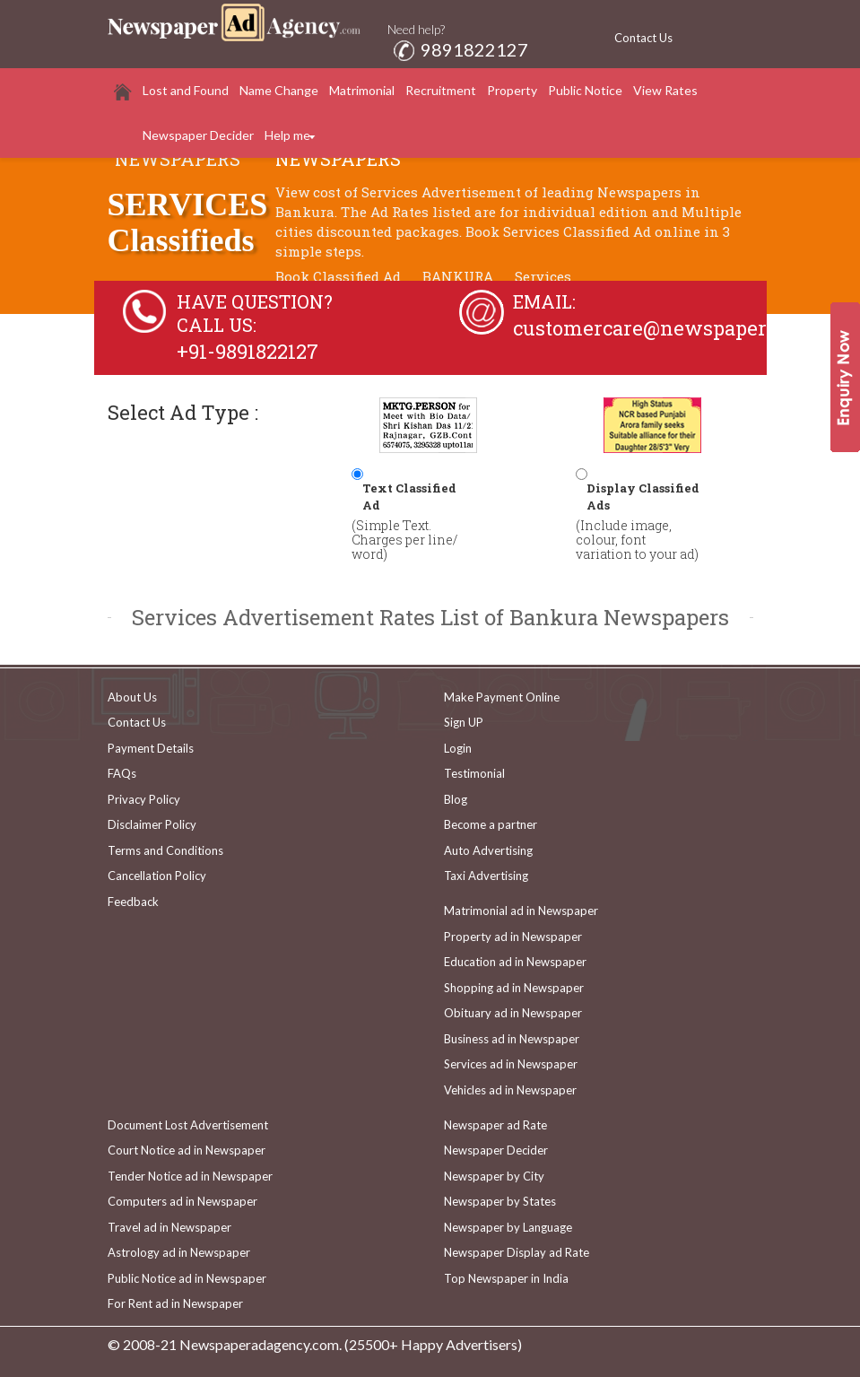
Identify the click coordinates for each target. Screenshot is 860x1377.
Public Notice (585, 90)
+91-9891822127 (247, 351)
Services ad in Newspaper (511, 1064)
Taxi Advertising (486, 875)
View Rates (665, 90)
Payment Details (151, 748)
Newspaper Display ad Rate (516, 1252)
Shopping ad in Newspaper (514, 987)
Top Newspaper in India (506, 1278)
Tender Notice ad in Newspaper (190, 1176)
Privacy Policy (144, 799)
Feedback (133, 901)
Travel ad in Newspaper (169, 1227)
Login (458, 748)
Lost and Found (186, 90)
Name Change (278, 90)
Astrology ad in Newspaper (179, 1252)
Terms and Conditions (165, 850)
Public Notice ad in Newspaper (187, 1278)
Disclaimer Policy (152, 824)
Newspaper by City (494, 1176)
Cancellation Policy (157, 875)
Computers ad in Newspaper (182, 1201)
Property (512, 90)
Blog (455, 799)
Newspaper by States (500, 1201)
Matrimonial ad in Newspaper (521, 910)
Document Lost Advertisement (188, 1125)
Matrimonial (362, 90)
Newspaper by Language (508, 1227)
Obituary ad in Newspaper (513, 1013)
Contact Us (643, 38)
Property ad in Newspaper (513, 936)
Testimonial (474, 773)
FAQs (122, 773)
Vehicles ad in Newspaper (510, 1090)
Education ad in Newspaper (515, 961)
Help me (287, 135)
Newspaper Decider (198, 135)
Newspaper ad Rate (495, 1125)
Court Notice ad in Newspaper (186, 1150)
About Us (132, 697)
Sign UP (463, 722)
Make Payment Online (502, 697)
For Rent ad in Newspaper (175, 1303)
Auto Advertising (488, 850)
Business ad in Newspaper (511, 1039)
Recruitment (440, 90)
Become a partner (490, 824)
